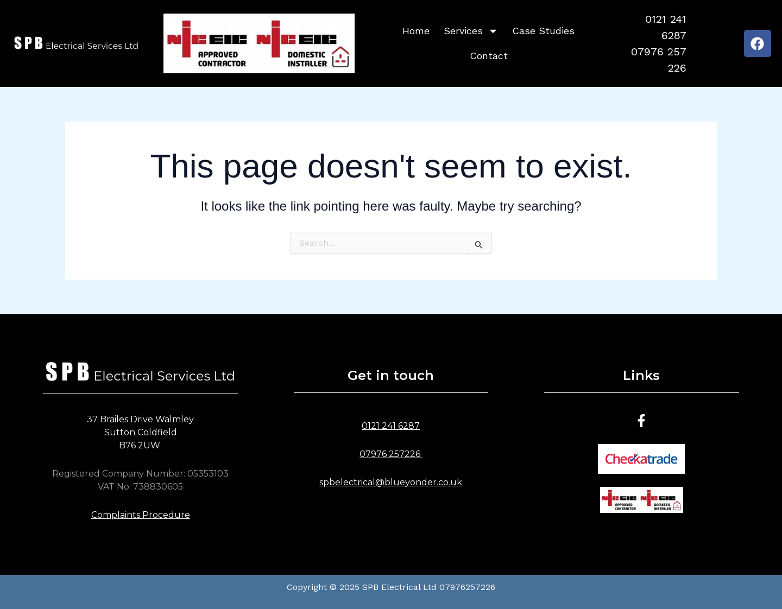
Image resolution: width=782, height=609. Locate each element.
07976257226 (467, 587)
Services (471, 31)
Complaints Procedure (140, 515)
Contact (489, 55)
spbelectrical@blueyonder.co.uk (390, 482)
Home (416, 30)
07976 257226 (390, 454)
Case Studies (543, 30)
